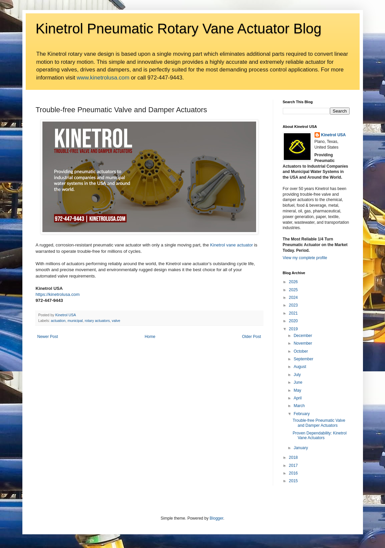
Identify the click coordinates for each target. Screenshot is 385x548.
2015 (293, 481)
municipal (75, 321)
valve (116, 321)
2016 (293, 473)
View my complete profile (305, 257)
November (303, 343)
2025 (293, 290)
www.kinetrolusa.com (103, 77)
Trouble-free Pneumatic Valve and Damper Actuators (319, 422)
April (298, 398)
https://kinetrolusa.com (58, 294)
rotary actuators (97, 321)
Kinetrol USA (333, 135)
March (299, 405)
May (297, 390)
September (303, 359)
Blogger (216, 518)
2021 (293, 313)
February (302, 413)
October (301, 351)
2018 (293, 457)
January (301, 447)
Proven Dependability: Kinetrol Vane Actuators (319, 435)
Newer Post (47, 336)
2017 (293, 465)
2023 (293, 305)
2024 (293, 297)
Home (150, 336)
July (297, 374)
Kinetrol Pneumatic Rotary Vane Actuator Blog (179, 28)
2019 (293, 329)
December (303, 335)
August (300, 366)
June (298, 382)
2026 (293, 282)
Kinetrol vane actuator (231, 244)
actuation (58, 321)
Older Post (251, 336)
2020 (293, 321)
